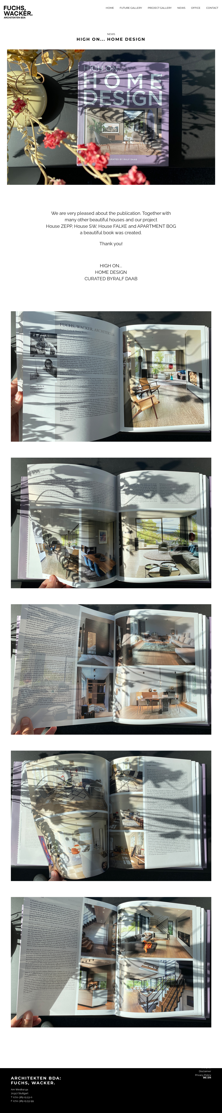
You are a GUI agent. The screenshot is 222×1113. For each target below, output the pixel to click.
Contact (212, 7)
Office (195, 7)
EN (209, 1077)
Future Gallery (131, 7)
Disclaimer (205, 1071)
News (181, 7)
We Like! (206, 1067)
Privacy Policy (203, 1075)
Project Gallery (160, 7)
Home (110, 7)
